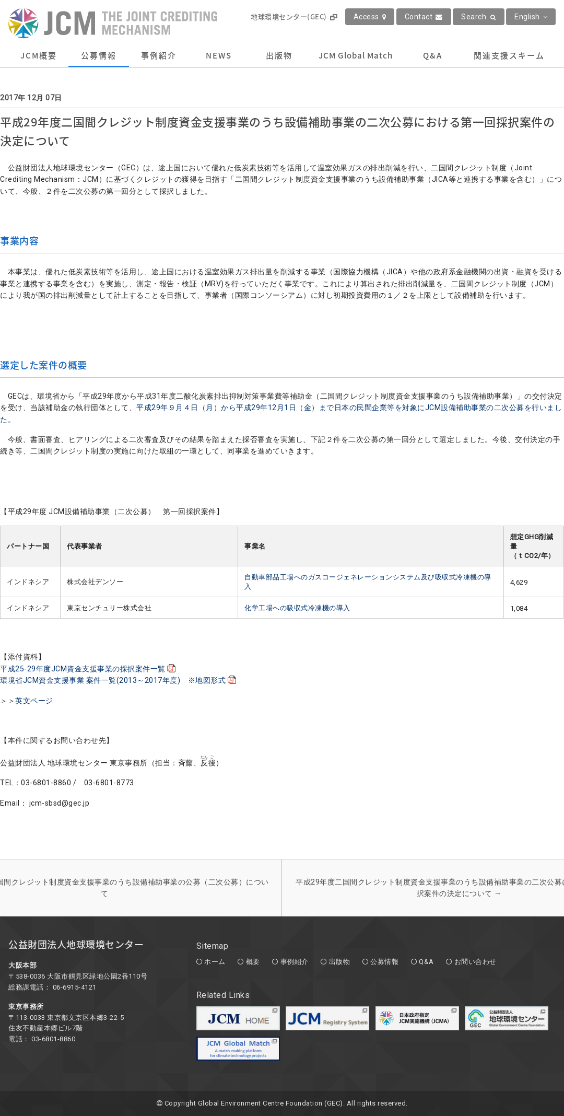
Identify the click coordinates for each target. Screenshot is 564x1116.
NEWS (219, 55)
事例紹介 (159, 55)
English (530, 17)
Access (370, 17)
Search (478, 17)
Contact (424, 17)
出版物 (279, 55)
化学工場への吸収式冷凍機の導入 (297, 608)
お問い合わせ (475, 962)
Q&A (432, 55)
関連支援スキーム (509, 55)
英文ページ (34, 700)
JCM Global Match (356, 55)
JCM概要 (38, 55)
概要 (253, 962)
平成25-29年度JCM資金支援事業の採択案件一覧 (89, 669)
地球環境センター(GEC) (294, 16)
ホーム (215, 962)
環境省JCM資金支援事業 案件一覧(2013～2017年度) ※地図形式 (119, 680)
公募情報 (98, 55)
